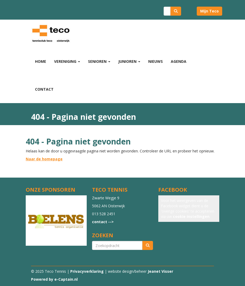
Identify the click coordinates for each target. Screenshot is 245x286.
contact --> (103, 221)
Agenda (178, 61)
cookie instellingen (191, 216)
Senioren (99, 61)
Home (40, 61)
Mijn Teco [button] (209, 11)
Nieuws (155, 61)
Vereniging (67, 61)
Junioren (129, 61)
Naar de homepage (44, 158)
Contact (44, 89)
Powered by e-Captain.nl (54, 279)
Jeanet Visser (160, 271)
